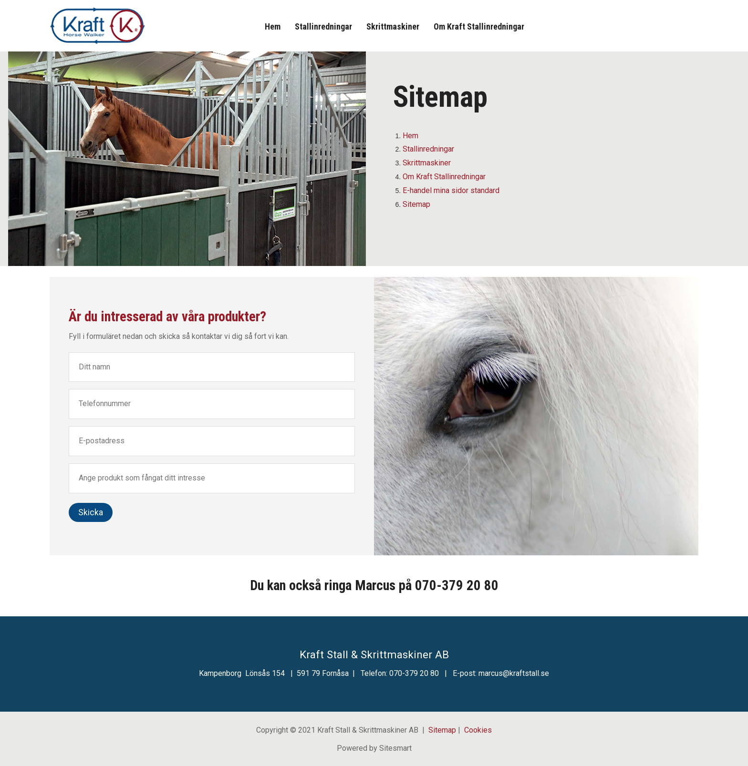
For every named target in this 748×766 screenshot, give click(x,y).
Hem (272, 26)
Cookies (478, 730)
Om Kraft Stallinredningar (479, 26)
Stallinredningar (323, 26)
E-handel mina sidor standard (451, 190)
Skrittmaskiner (392, 26)
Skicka (90, 512)
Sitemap (416, 204)
